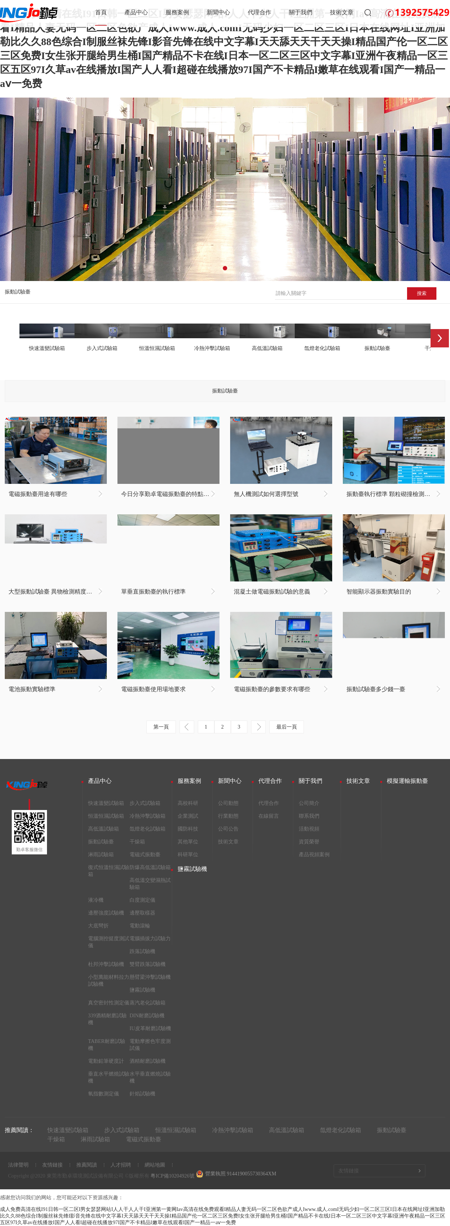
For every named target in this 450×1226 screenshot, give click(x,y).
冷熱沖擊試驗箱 (148, 816)
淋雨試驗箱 (101, 854)
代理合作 (259, 12)
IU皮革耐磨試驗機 (150, 1028)
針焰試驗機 (142, 1094)
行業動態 (228, 816)
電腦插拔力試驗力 (150, 938)
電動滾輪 (140, 925)
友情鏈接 (52, 1165)
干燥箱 (137, 841)
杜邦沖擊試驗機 (106, 964)
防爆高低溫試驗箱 (150, 867)
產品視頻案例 (314, 854)
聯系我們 (309, 816)
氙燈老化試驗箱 (148, 829)
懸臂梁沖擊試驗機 (150, 977)
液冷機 (96, 900)
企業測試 (188, 816)
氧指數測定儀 (103, 1094)
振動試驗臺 (17, 292)
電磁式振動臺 (145, 854)
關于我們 (300, 12)
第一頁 (161, 727)
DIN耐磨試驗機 (147, 1015)
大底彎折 (98, 925)
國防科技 (188, 829)
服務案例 (177, 12)
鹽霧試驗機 (142, 990)
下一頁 (258, 726)
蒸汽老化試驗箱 (148, 1003)
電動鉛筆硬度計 (106, 1061)
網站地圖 (155, 1165)
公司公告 (228, 829)
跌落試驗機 (142, 951)
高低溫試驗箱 (103, 829)
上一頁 (186, 726)
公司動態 (228, 803)
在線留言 (268, 816)
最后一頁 (286, 727)
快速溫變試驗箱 (106, 803)
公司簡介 (309, 803)
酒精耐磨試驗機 (148, 1061)
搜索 (422, 293)
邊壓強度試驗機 (106, 913)
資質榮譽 (309, 841)
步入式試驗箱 (145, 803)
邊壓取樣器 (142, 913)
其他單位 (188, 841)
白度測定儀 (142, 900)
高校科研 (188, 803)
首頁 (101, 12)
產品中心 (136, 12)
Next (440, 338)
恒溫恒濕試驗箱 (106, 816)
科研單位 (188, 854)
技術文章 (341, 12)
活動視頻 (309, 829)
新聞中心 (218, 12)
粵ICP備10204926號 (172, 1176)
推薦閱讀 (86, 1165)
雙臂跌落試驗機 (148, 964)
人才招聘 (120, 1165)
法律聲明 (18, 1165)
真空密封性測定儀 (108, 1003)
